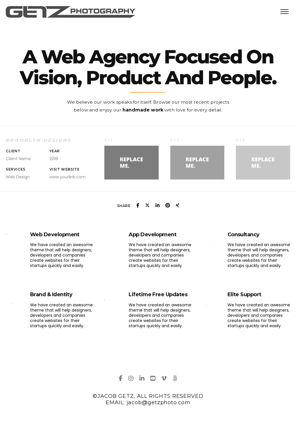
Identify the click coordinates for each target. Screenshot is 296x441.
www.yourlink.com (67, 177)
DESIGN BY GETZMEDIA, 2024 (148, 414)
